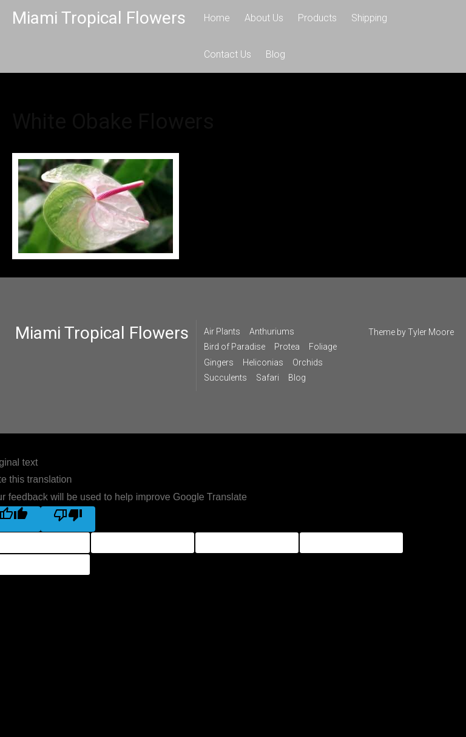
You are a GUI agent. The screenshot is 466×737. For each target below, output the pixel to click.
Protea (287, 347)
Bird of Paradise (234, 347)
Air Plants (222, 331)
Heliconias (263, 362)
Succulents (225, 377)
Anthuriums (271, 331)
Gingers (219, 362)
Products (317, 18)
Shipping (369, 18)
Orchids (307, 362)
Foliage (323, 347)
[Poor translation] (68, 519)
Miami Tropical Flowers (99, 18)
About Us (264, 18)
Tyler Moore (431, 332)
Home (217, 18)
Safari (267, 377)
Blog (275, 54)
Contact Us (227, 54)
